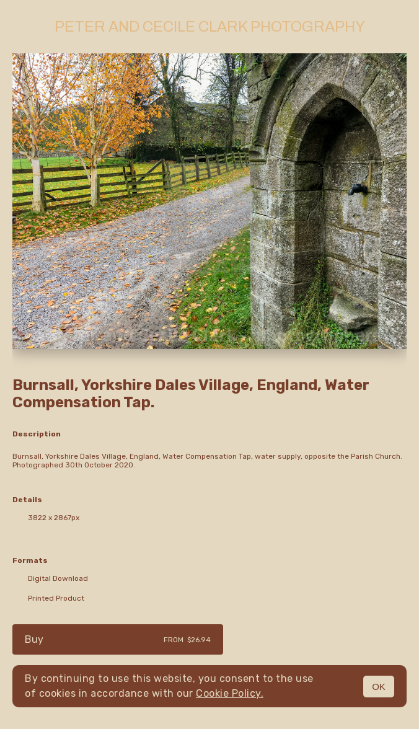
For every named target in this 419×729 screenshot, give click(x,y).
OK (379, 686)
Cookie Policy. (229, 693)
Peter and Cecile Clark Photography (210, 27)
